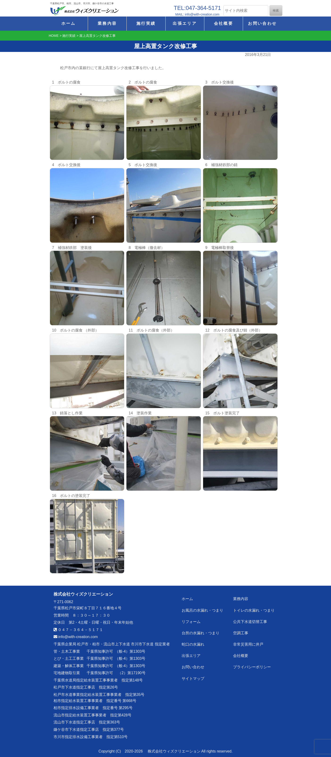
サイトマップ (193, 678)
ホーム (68, 23)
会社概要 (223, 23)
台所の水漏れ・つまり (200, 633)
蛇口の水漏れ (193, 644)
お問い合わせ (262, 23)
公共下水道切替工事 (250, 621)
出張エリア (185, 23)
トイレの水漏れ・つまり (254, 610)
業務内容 (107, 23)
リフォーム (191, 621)
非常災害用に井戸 (248, 644)
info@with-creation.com (76, 637)
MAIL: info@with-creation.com (197, 14)
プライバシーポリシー (252, 667)
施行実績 (145, 23)
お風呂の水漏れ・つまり (202, 610)
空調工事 (240, 633)
